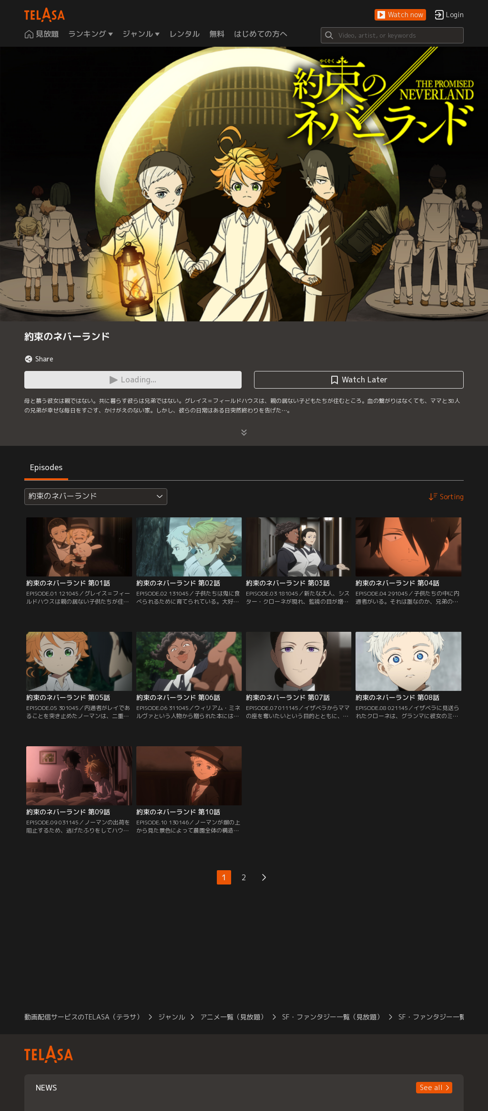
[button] (400, 15)
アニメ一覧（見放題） (233, 1016)
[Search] (392, 35)
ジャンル (171, 1016)
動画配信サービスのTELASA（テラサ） (83, 1016)
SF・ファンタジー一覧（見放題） (332, 1016)
